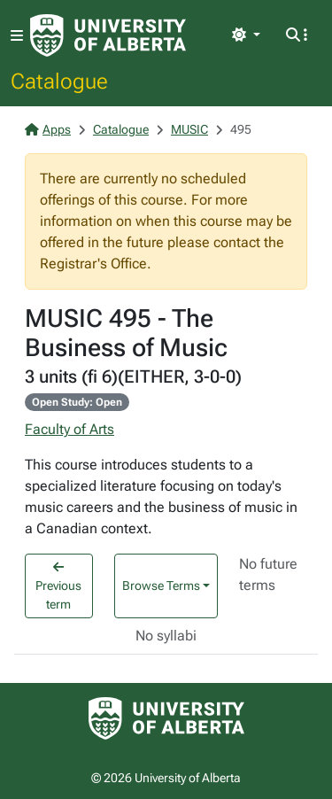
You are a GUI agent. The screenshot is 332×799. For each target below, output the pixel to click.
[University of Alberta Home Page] (108, 35)
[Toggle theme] (246, 35)
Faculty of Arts (69, 429)
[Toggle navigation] (17, 35)
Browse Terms (161, 585)
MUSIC (189, 129)
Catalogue (59, 80)
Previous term (58, 586)
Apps (48, 129)
